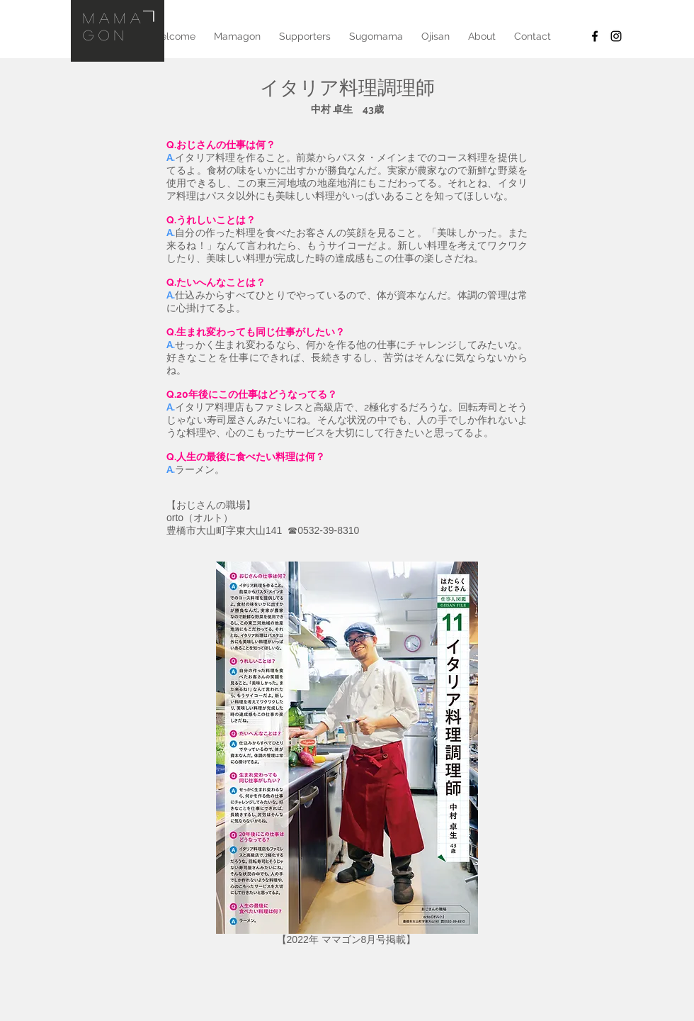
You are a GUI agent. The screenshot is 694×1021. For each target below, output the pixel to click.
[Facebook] (595, 36)
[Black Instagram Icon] (616, 36)
